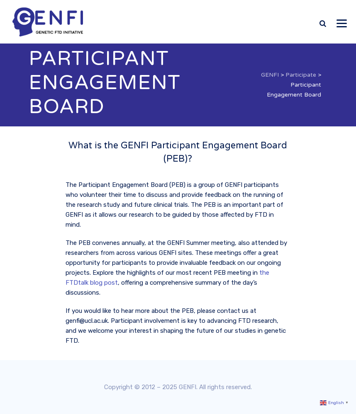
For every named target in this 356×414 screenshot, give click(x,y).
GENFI (187, 387)
